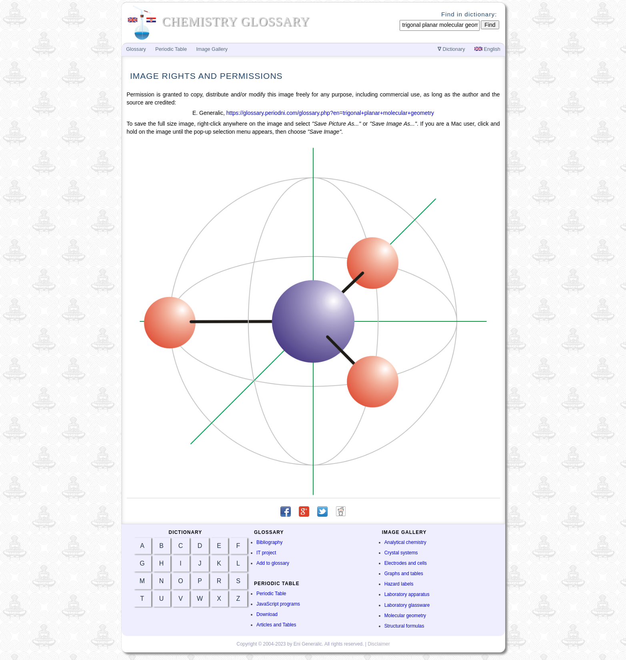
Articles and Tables (276, 625)
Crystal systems (401, 553)
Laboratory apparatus (407, 594)
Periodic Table (271, 593)
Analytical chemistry (405, 542)
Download (267, 614)
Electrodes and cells (405, 563)
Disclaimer (379, 644)
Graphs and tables (403, 573)
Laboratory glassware (407, 605)
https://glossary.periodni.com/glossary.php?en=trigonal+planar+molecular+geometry (330, 113)
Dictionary (451, 49)
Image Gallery (212, 49)
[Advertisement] (540, 185)
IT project (266, 553)
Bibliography (269, 542)
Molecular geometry (405, 615)
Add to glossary (272, 563)
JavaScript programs (278, 604)
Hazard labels (399, 584)
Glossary (136, 49)
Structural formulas (404, 626)
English (487, 49)
